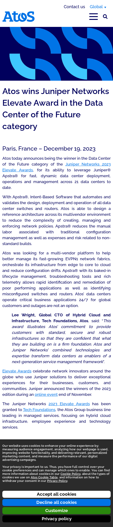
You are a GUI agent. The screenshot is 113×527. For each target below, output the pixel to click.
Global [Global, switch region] (96, 6)
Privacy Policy (57, 481)
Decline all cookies (56, 502)
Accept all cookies (56, 494)
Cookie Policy (70, 474)
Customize (56, 510)
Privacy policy (57, 518)
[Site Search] (105, 16)
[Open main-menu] (93, 16)
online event (46, 394)
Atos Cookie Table (44, 477)
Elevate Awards (16, 371)
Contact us (74, 6)
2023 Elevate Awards (69, 403)
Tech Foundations (39, 409)
